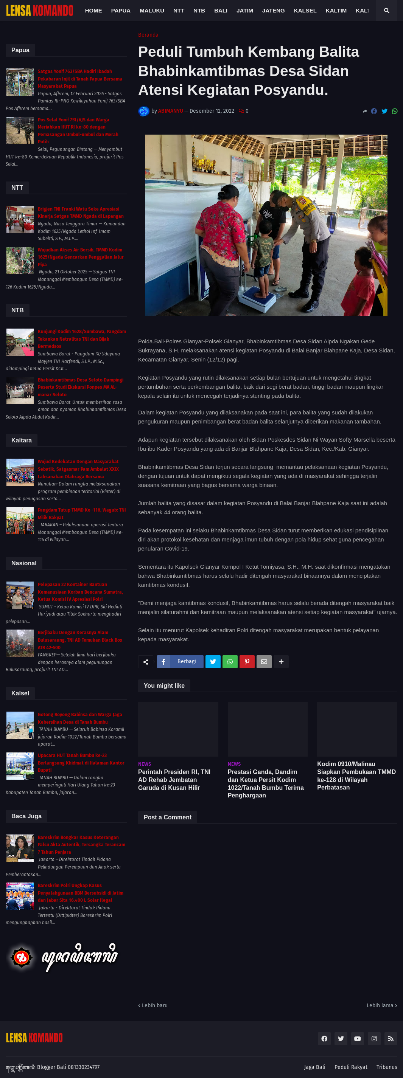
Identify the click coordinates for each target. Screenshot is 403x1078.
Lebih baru (155, 1005)
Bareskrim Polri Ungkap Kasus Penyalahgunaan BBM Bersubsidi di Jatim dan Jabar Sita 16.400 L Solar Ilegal (80, 893)
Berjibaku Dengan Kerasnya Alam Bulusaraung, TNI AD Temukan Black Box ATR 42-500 (80, 640)
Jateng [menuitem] (273, 10)
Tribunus (387, 1067)
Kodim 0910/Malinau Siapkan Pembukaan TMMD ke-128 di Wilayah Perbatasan (356, 776)
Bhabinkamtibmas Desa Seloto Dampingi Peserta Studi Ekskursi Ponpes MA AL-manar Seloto (80, 387)
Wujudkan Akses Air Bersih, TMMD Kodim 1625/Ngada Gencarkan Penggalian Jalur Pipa (81, 257)
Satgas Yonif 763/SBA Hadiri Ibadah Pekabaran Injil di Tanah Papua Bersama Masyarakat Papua (80, 79)
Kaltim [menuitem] (336, 10)
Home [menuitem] (93, 10)
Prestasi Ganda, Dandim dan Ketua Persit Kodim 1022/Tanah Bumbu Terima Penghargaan (266, 784)
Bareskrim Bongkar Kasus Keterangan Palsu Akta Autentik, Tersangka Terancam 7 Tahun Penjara (81, 845)
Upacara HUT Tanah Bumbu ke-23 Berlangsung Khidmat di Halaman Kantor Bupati (81, 763)
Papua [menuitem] (121, 10)
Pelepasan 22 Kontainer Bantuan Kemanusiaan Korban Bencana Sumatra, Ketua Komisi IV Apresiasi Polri (80, 592)
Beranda (148, 35)
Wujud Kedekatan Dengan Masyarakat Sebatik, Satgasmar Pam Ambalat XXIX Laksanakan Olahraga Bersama (78, 469)
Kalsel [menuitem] (305, 10)
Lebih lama (380, 1005)
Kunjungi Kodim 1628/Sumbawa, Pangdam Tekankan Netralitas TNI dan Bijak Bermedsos (82, 339)
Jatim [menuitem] (245, 10)
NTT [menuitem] (178, 10)
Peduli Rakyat (351, 1067)
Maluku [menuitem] (152, 10)
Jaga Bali (314, 1067)
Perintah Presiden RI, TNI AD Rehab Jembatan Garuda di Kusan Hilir (174, 780)
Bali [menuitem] (220, 10)
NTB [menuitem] (199, 10)
